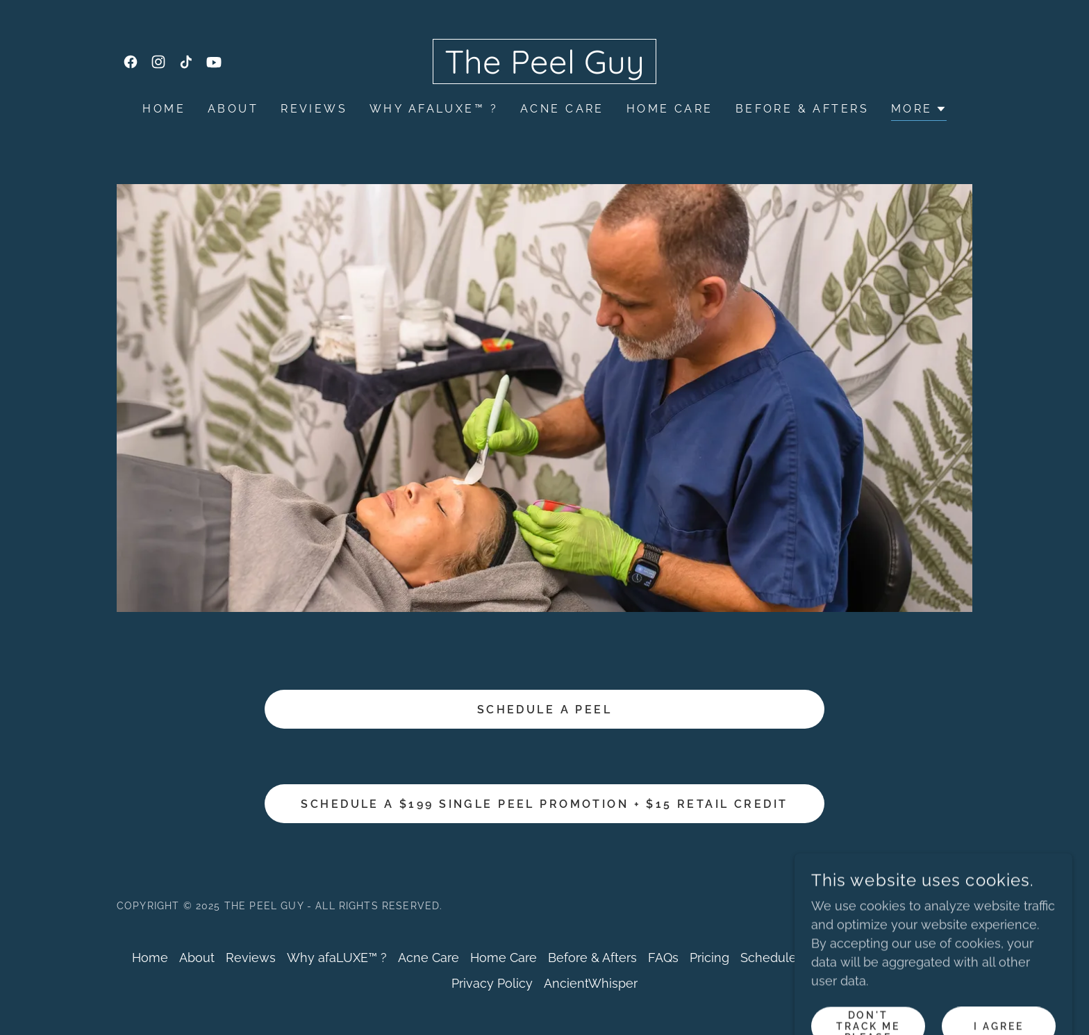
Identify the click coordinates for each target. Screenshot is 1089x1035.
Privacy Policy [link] (492, 983)
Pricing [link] (709, 957)
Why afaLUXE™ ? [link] (433, 108)
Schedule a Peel (544, 709)
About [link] (233, 108)
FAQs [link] (663, 957)
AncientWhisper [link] (591, 983)
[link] (130, 62)
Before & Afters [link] (802, 108)
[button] (919, 111)
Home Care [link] (669, 108)
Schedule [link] (768, 957)
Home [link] (163, 108)
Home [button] (150, 957)
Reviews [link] (314, 108)
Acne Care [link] (562, 108)
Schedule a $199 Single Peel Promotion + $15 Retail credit (544, 804)
